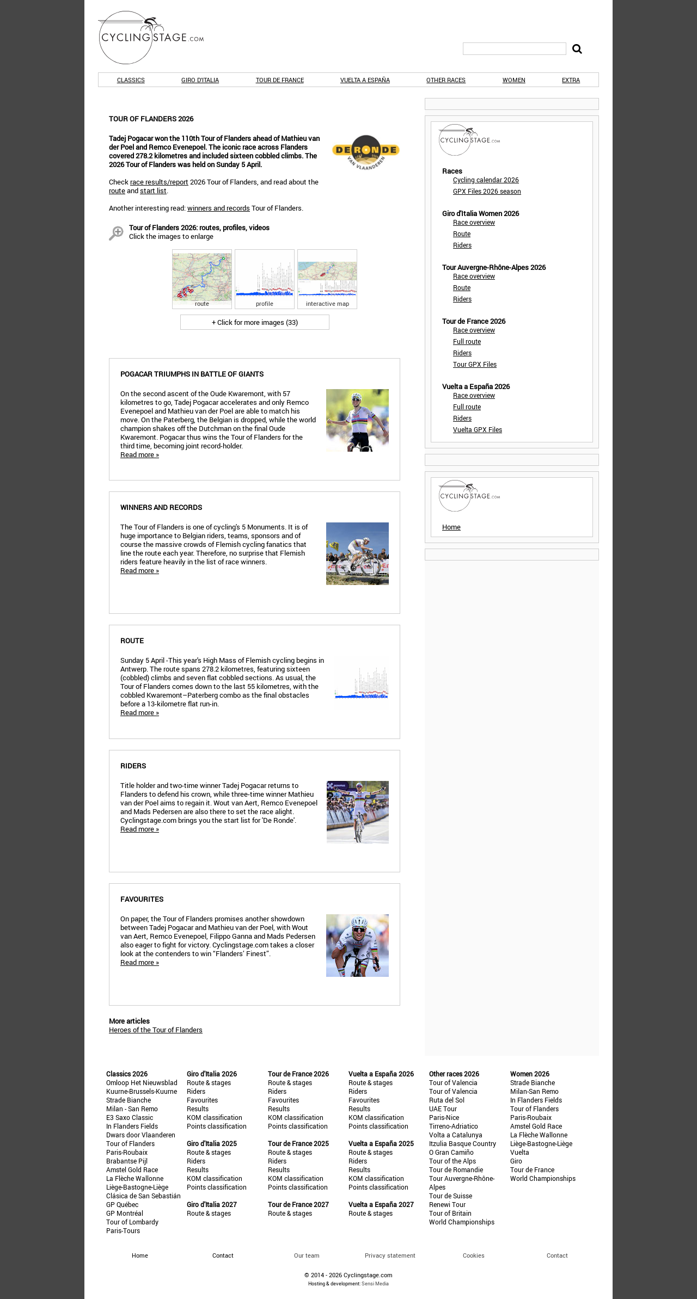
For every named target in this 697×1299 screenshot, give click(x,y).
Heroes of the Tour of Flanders (156, 1030)
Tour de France (280, 80)
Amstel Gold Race (132, 1169)
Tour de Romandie (456, 1169)
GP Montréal (124, 1213)
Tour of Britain (450, 1213)
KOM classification (214, 1117)
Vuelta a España (365, 80)
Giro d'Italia (200, 80)
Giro (516, 1160)
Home (451, 527)
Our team (307, 1255)
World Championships (461, 1221)
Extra (571, 80)
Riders (462, 245)
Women (514, 80)
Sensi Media (375, 1283)
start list (153, 190)
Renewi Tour (447, 1204)
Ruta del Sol (446, 1099)
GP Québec (122, 1204)
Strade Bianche (128, 1099)
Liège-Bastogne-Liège (137, 1187)
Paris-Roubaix (127, 1152)
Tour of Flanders (130, 1143)
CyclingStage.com (158, 37)
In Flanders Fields (132, 1126)
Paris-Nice (444, 1117)
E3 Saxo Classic (129, 1117)
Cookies (474, 1255)
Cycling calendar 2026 (486, 179)
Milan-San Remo (534, 1091)
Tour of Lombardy (132, 1221)
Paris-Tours (123, 1230)
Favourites (202, 1099)
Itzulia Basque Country (462, 1143)
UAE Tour (443, 1108)
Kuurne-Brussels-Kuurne (141, 1091)
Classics (131, 80)
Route (461, 233)
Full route (467, 341)
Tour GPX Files (475, 364)
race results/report (159, 182)
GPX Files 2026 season (487, 191)
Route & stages (209, 1082)
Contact (557, 1255)
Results (198, 1108)
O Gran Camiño (451, 1152)
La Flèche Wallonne (134, 1178)
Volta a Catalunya (455, 1134)
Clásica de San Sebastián (143, 1195)
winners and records (218, 208)
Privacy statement (390, 1255)
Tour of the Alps (452, 1160)
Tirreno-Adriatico (453, 1126)
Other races (446, 80)
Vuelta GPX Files (477, 429)
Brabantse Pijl (127, 1160)
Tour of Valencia (453, 1082)
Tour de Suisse (450, 1195)
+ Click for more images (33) (255, 322)
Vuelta (519, 1152)
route (117, 190)
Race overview (474, 222)
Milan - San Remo (132, 1108)
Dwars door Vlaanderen (140, 1134)
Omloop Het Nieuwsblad (142, 1082)
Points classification (217, 1126)
